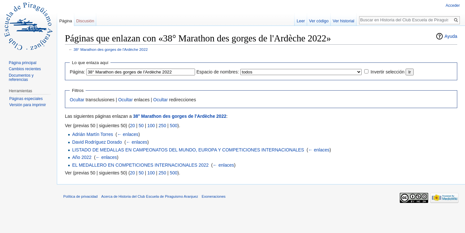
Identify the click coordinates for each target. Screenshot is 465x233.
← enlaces (127, 134)
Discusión (85, 20)
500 (173, 125)
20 (132, 125)
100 (151, 125)
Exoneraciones (213, 196)
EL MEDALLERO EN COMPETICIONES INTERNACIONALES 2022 (140, 165)
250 (162, 125)
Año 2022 (81, 157)
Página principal (22, 63)
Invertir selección (387, 71)
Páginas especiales (26, 98)
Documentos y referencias (21, 77)
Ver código (318, 20)
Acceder (453, 5)
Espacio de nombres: (217, 71)
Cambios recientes (25, 69)
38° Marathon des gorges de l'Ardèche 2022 (111, 49)
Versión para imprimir (27, 105)
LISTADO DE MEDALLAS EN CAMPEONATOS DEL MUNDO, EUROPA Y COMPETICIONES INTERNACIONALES (188, 149)
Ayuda (451, 36)
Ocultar (77, 99)
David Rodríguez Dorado (97, 142)
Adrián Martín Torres (92, 134)
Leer (301, 20)
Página (65, 20)
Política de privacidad (80, 196)
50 (141, 125)
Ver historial (343, 20)
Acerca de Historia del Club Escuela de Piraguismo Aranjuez (149, 196)
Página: (77, 71)
